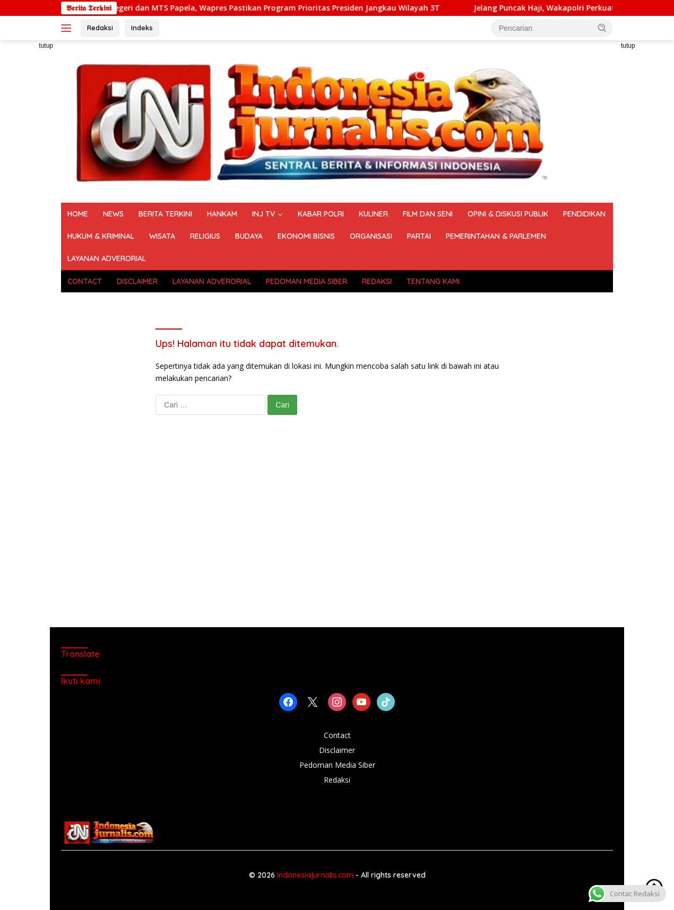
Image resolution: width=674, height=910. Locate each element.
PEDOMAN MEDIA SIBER (306, 281)
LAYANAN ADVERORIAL (106, 258)
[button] (602, 27)
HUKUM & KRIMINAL (100, 236)
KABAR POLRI (321, 214)
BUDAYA (249, 236)
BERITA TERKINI (165, 214)
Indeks (142, 27)
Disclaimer (337, 750)
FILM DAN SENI (428, 214)
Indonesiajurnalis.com (316, 875)
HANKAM (222, 214)
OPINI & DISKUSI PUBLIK (508, 214)
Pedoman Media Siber (337, 765)
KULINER (373, 214)
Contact (337, 735)
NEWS (113, 214)
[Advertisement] (337, 531)
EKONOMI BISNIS (306, 236)
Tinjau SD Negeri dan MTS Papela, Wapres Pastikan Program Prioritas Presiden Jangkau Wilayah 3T (271, 8)
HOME (77, 214)
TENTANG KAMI (433, 281)
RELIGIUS (205, 236)
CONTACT (84, 281)
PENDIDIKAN (584, 214)
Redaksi (100, 27)
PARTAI (419, 236)
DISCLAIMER (137, 281)
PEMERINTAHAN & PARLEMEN (496, 236)
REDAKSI (377, 281)
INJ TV (263, 214)
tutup (46, 45)
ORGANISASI (371, 236)
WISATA (162, 236)
